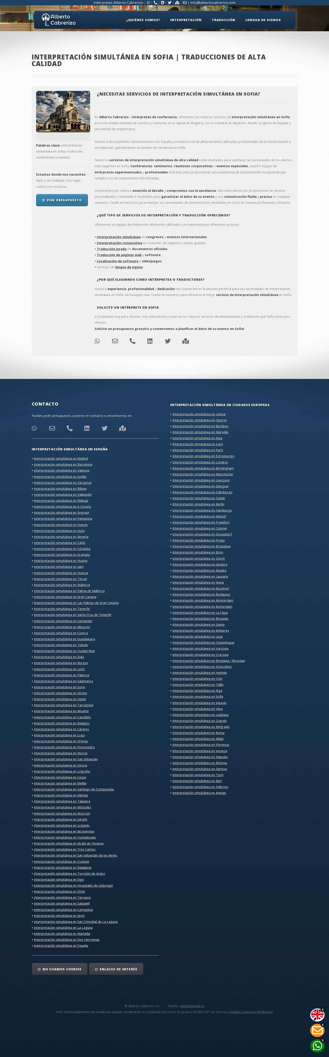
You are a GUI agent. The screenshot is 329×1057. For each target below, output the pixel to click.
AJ (182, 1012)
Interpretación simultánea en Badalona (62, 867)
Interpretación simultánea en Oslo (197, 678)
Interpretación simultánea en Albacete (62, 627)
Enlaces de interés (118, 969)
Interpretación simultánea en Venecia (199, 751)
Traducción (223, 20)
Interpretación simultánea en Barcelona (63, 464)
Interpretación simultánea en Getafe (60, 819)
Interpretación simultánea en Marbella (62, 933)
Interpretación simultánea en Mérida (61, 795)
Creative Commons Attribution (250, 1012)
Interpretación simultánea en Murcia (60, 753)
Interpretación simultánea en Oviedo (61, 524)
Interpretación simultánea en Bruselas (200, 618)
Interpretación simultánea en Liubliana (200, 714)
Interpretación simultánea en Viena (198, 582)
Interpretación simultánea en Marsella (200, 432)
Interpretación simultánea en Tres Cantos (64, 849)
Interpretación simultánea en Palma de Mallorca (69, 590)
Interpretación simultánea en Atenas (199, 792)
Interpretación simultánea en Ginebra (199, 564)
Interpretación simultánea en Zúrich (198, 558)
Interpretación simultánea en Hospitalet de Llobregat (73, 885)
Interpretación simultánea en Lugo (59, 735)
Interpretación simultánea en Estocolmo (202, 666)
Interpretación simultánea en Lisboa (199, 414)
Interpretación (186, 20)
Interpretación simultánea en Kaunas (199, 702)
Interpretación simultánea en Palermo (200, 786)
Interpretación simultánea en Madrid (61, 458)
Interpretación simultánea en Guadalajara (64, 639)
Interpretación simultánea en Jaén (59, 566)
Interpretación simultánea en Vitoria (60, 765)
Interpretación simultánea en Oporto (199, 420)
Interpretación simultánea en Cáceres (61, 729)
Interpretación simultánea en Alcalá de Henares (69, 843)
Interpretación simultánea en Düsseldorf (202, 534)
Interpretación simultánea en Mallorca (62, 584)
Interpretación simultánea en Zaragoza (62, 482)
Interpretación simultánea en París (197, 450)
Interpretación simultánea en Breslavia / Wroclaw (208, 660)
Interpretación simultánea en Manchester (202, 474)
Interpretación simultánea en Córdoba (62, 548)
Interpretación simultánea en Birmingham (203, 468)
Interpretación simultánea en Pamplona (63, 518)
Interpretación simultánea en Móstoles (62, 807)
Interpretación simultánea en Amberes (200, 630)
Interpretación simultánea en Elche (59, 891)
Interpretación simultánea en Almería (61, 536)
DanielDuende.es (192, 1006)
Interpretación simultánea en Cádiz (59, 542)
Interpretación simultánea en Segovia (61, 512)
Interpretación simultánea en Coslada (61, 861)
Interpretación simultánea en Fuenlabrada (65, 837)
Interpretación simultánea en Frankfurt (201, 522)
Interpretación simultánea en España (61, 945)
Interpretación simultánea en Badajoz (62, 723)
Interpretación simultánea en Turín (198, 775)
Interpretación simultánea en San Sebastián (66, 759)
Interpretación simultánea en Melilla (60, 783)
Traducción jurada (112, 249)
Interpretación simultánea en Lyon (197, 444)
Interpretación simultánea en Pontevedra (64, 747)
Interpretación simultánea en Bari (197, 781)
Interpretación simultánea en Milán (198, 738)
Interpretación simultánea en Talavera (62, 801)
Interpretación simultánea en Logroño (62, 771)
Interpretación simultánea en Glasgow (200, 486)
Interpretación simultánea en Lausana (200, 576)
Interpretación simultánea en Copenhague (203, 642)
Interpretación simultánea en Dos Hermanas (66, 939)
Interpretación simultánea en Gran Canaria (65, 596)
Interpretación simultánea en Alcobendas (64, 831)
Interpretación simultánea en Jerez (59, 915)
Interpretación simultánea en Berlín (198, 504)
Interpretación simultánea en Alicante (61, 711)
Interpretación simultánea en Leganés (62, 825)
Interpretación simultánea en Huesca (61, 573)
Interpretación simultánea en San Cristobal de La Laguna (76, 921)
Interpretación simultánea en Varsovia (200, 648)
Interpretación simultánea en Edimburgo (202, 492)
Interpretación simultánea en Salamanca (63, 681)
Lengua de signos (263, 20)
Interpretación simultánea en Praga (198, 540)
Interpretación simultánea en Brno (197, 552)
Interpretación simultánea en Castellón (62, 717)
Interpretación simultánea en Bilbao (60, 488)
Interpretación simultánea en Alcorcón (62, 813)
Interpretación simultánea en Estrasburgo (203, 456)
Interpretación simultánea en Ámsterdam (202, 600)
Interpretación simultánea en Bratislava (201, 546)
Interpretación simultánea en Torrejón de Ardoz (69, 873)
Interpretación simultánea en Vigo (59, 879)
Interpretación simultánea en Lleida (60, 699)
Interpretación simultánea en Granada (62, 554)
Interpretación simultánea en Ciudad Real (64, 651)
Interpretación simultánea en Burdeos (200, 426)
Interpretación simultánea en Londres (200, 462)
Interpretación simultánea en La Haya (200, 612)
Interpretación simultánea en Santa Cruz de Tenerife (72, 614)
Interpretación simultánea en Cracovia (200, 654)
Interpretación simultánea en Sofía (197, 696)
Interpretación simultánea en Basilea (199, 570)
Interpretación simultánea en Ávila (59, 657)
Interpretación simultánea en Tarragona (63, 705)
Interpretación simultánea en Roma (198, 732)
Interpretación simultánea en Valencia (61, 470)
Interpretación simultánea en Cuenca (61, 633)
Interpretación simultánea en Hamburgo (202, 510)
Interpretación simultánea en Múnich (199, 516)
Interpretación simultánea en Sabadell (62, 903)
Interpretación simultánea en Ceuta (60, 777)
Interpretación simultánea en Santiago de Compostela (74, 789)
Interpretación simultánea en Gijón (59, 530)
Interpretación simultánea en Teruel (60, 579)
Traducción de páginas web (119, 255)
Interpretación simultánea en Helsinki (199, 672)
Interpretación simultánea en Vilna (197, 708)
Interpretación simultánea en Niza (197, 438)
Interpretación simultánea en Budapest (201, 594)
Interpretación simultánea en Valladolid (62, 494)
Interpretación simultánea (119, 237)
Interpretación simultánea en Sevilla (60, 476)
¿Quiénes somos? (143, 20)
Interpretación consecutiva (119, 243)
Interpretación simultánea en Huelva (60, 560)
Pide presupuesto (64, 200)
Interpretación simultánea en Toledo (61, 645)
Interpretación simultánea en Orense (61, 741)
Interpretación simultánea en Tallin (198, 684)
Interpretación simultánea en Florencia (200, 744)
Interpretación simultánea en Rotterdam (202, 606)
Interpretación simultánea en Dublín (198, 498)
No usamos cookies (62, 969)
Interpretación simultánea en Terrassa (62, 897)
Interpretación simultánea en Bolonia (199, 763)
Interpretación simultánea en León (59, 669)
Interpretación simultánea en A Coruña (62, 506)
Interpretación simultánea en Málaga (61, 500)
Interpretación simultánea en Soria (59, 687)
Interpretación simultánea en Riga (197, 690)
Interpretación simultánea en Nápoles (200, 757)
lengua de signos (129, 267)
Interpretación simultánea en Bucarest (200, 588)
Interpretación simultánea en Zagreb (199, 720)
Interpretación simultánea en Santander (63, 621)
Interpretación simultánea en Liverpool (201, 480)
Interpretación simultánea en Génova (199, 769)
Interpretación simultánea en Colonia (199, 528)
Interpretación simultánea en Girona (60, 693)
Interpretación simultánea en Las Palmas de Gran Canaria (76, 602)
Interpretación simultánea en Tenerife (62, 608)
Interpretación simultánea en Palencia (61, 675)
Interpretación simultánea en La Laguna (63, 927)
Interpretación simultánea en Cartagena (63, 909)
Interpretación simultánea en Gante (198, 624)
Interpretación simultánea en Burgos (61, 663)
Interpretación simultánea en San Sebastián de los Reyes (75, 855)
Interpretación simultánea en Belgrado (201, 726)
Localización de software (117, 261)
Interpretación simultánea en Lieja (197, 636)
